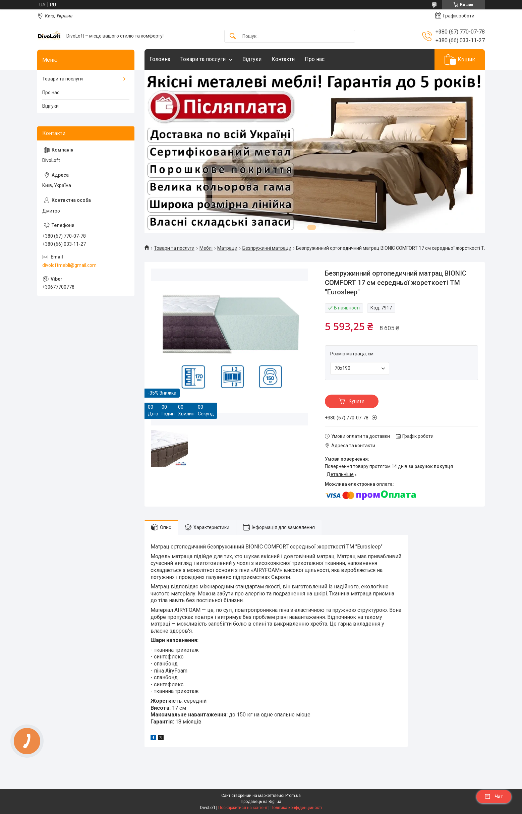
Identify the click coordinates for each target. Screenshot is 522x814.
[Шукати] (232, 36)
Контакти (283, 59)
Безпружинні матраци (266, 248)
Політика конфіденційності (296, 807)
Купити (356, 401)
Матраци (227, 248)
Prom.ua (293, 795)
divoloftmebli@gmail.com (69, 265)
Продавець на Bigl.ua (261, 801)
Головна (160, 59)
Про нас (315, 59)
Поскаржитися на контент (243, 807)
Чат (493, 797)
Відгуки (252, 59)
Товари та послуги (203, 59)
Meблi (206, 248)
